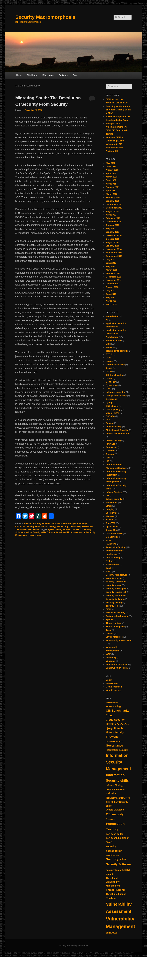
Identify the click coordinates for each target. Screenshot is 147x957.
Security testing (114, 602)
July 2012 (111, 290)
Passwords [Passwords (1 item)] (110, 819)
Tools (108, 630)
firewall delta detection (117, 433)
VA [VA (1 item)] (115, 899)
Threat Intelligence (115, 626)
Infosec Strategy (48, 526)
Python (109, 561)
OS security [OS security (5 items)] (115, 814)
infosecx (77, 529)
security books (113, 578)
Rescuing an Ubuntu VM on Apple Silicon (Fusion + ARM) (118, 109)
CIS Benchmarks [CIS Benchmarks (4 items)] (117, 710)
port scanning (113, 557)
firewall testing (113, 440)
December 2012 (113, 277)
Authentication (113, 340)
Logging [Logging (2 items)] (110, 789)
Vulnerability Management (27, 529)
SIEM (108, 609)
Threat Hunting (113, 623)
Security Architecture (116, 575)
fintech (109, 423)
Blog (39, 523)
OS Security (62, 526)
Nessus (109, 519)
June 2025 (111, 166)
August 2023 (112, 170)
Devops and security (116, 395)
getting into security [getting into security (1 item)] (114, 741)
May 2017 (110, 228)
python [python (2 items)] (125, 838)
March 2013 (112, 270)
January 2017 (112, 232)
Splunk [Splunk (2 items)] (110, 874)
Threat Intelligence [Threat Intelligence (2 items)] (116, 894)
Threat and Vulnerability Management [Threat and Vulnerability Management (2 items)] (113, 882)
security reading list (116, 592)
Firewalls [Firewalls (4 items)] (112, 736)
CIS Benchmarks (114, 375)
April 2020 (111, 190)
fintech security (114, 426)
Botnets (110, 347)
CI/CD (109, 371)
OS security (52, 532)
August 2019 (112, 211)
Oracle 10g (111, 530)
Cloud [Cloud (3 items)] (109, 715)
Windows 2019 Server (117, 664)
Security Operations (116, 581)
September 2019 (114, 208)
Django (109, 402)
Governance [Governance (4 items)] (114, 745)
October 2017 (112, 225)
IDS (108, 461)
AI (107, 320)
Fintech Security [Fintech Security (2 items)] (115, 732)
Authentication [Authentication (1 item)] (112, 703)
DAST (109, 388)
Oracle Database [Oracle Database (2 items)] (115, 809)
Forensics (111, 447)
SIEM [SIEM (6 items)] (125, 870)
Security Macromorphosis (45, 17)
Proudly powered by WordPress (73, 945)
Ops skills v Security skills (33, 532)
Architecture (30, 523)
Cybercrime (112, 385)
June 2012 (111, 294)
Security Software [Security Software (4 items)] (118, 864)
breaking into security (117, 351)
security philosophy (116, 588)
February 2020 (113, 197)
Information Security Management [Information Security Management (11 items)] (118, 762)
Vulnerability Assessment (81, 526)
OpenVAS (111, 523)
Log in (109, 680)
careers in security (115, 364)
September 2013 (114, 256)
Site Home (32, 75)
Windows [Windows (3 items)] (112, 932)
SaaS (108, 568)
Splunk (109, 619)
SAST (109, 571)
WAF (108, 654)
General (110, 450)
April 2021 (111, 184)
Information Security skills (27, 526)
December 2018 (113, 221)
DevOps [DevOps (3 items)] (111, 724)
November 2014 (114, 249)
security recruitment (116, 595)
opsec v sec (112, 526)
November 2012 (114, 280)
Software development (117, 616)
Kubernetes (112, 502)
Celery (109, 368)
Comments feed (114, 687)
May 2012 (110, 297)
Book (75, 75)
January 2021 (112, 187)
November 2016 (114, 235)
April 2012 (111, 301)
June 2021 (111, 180)
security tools (113, 606)
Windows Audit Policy (117, 668)
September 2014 (114, 252)
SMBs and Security (115, 612)
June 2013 (111, 263)
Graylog (110, 454)
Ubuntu (109, 633)
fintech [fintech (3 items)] (118, 728)
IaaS (108, 457)
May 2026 (110, 163)
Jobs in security (114, 499)
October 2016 (112, 239)
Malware (110, 516)
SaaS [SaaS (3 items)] (109, 842)
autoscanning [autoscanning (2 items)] (113, 706)
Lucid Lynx (111, 513)
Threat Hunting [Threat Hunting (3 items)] (115, 889)
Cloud (109, 378)
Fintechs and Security (117, 430)
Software (63, 75)
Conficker (111, 382)
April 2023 (111, 173)
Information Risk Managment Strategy (69, 523)
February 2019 (113, 218)
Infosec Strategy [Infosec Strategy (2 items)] (115, 785)
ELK (108, 419)
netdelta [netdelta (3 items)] (111, 793)
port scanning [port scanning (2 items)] (113, 838)
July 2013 (111, 259)
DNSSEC (110, 416)
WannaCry (111, 657)
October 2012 (112, 283)
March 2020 (112, 194)
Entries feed (112, 683)
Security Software (115, 599)
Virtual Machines (114, 637)
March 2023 (112, 177)
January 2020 (112, 201)
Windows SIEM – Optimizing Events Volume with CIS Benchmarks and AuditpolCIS (115, 144)
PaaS (108, 540)
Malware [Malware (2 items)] (120, 789)
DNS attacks (112, 406)
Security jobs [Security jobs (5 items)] (116, 859)
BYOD (109, 354)
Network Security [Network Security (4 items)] (118, 797)
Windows (110, 661)
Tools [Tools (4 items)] (110, 898)
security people (113, 585)
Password (111, 544)
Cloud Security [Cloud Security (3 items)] (115, 719)
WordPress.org (113, 690)
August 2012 (112, 287)
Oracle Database (114, 533)
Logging (110, 509)
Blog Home (48, 75)
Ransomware (112, 564)
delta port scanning (115, 392)
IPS (107, 495)
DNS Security (112, 413)
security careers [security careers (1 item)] (112, 855)
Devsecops (111, 399)
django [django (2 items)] (109, 728)
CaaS (108, 357)
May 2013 (110, 266)
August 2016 (112, 242)
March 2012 (112, 304)
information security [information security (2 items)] (117, 750)
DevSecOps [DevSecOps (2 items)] (123, 724)
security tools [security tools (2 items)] (113, 870)
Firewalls (46, 523)
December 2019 (113, 204)
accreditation (112, 316)
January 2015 (112, 246)
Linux (109, 506)
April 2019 (111, 215)
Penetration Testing (115, 547)
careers (109, 361)
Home (19, 75)
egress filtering (55, 529)
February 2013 (113, 273)
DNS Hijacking (113, 409)
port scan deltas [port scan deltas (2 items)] (115, 834)
